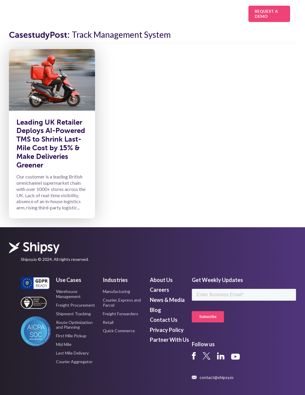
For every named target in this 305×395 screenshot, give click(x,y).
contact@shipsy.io (213, 377)
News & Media (167, 300)
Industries (128, 13)
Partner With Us (169, 339)
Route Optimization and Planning (74, 325)
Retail (108, 322)
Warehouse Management (68, 294)
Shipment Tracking (73, 313)
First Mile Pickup (71, 335)
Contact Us (164, 319)
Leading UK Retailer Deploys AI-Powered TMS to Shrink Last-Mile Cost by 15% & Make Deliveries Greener (50, 143)
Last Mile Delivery (72, 352)
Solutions (92, 13)
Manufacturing (116, 291)
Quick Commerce (119, 330)
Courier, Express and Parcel (122, 302)
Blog (155, 310)
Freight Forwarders (120, 313)
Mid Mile (63, 344)
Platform (164, 13)
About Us (231, 13)
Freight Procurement (75, 305)
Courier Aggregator (74, 361)
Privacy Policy (167, 330)
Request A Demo (266, 14)
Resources (200, 13)
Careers (159, 289)
